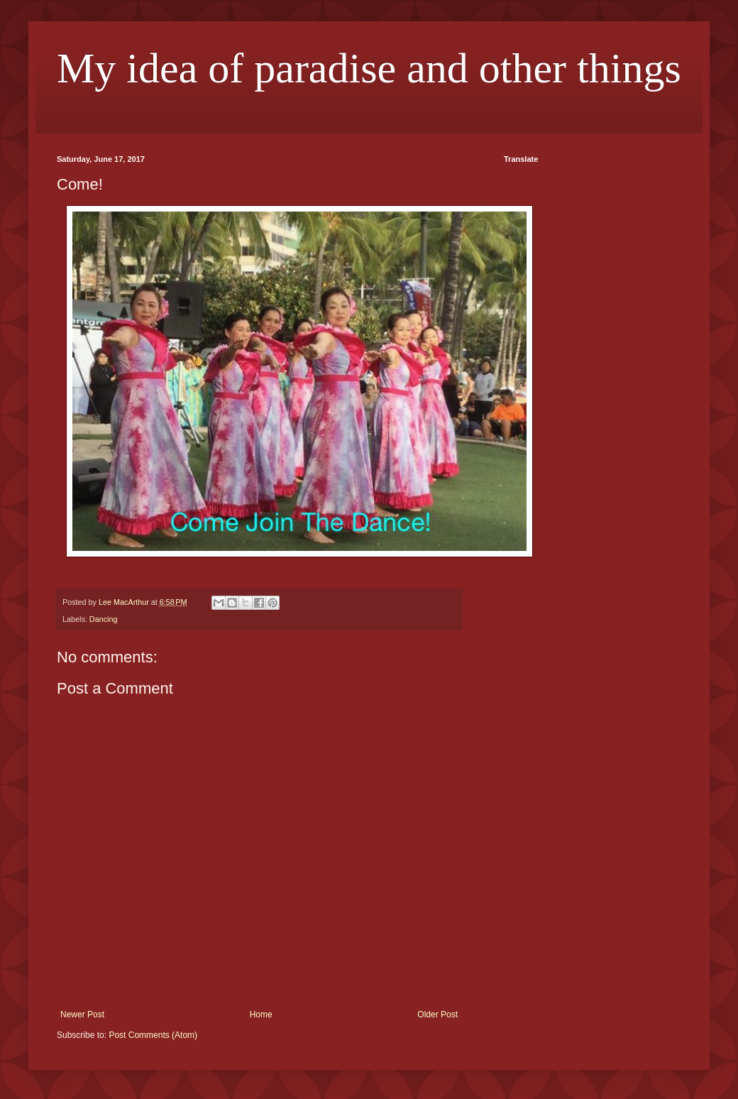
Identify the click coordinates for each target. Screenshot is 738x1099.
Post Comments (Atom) (153, 1035)
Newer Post (82, 1014)
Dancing (103, 619)
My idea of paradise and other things (369, 68)
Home (261, 1014)
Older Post (437, 1014)
